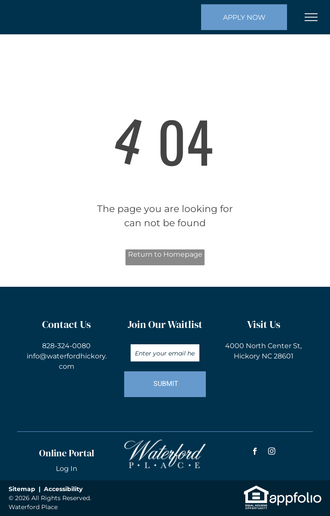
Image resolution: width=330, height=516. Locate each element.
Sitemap (22, 489)
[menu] (311, 17)
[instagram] (271, 452)
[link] (256, 490)
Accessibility (63, 489)
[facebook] (255, 452)
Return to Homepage (165, 254)
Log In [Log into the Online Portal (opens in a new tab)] (66, 468)
